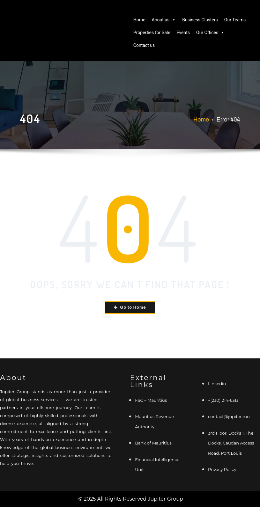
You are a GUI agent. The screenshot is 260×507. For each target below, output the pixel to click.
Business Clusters (200, 19)
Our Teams (235, 19)
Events (183, 32)
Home (139, 19)
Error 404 (228, 119)
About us (164, 19)
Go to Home (130, 307)
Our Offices (210, 32)
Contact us (144, 45)
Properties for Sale (151, 32)
